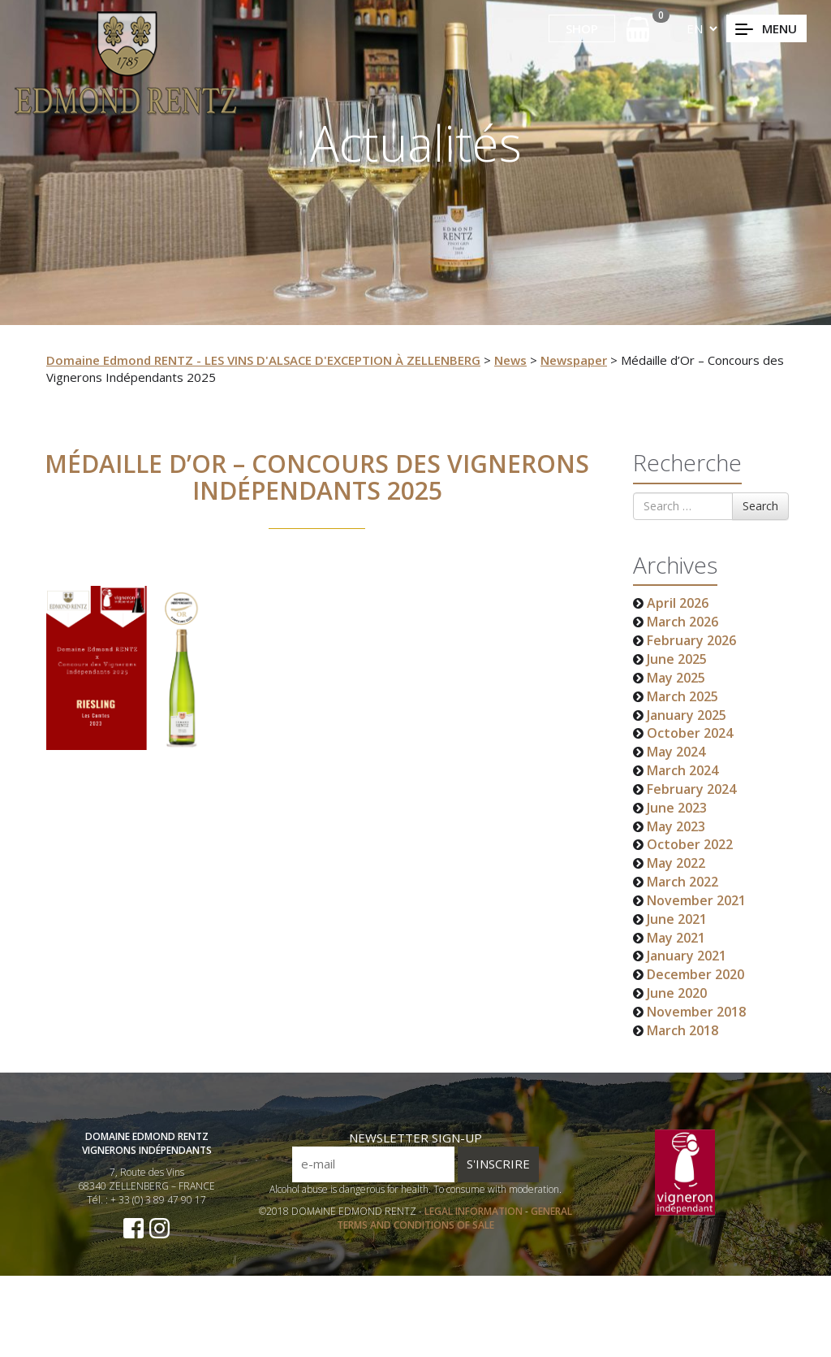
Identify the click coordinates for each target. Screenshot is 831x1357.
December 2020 (695, 974)
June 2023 (677, 808)
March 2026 (682, 622)
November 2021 (696, 900)
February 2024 (691, 789)
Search (760, 506)
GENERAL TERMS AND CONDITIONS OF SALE (454, 1241)
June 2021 (677, 919)
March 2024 (682, 770)
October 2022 (690, 844)
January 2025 (686, 715)
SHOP (582, 28)
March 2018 (682, 1030)
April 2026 (677, 603)
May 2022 (676, 863)
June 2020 (677, 993)
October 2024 (690, 733)
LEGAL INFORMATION (474, 1235)
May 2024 (676, 752)
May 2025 (676, 678)
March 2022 (682, 882)
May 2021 (676, 938)
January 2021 (686, 956)
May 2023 (676, 826)
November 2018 (696, 1012)
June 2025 (677, 659)
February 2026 (691, 640)
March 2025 (682, 696)
